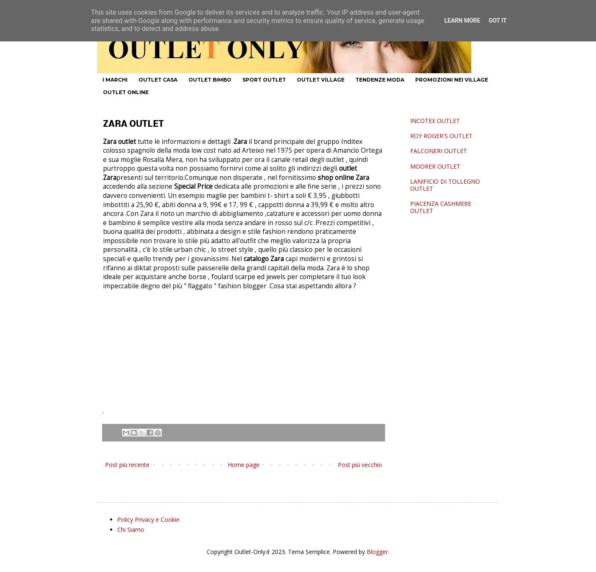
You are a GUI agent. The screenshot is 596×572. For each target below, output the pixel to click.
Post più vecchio (360, 465)
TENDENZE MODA (379, 80)
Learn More (462, 20)
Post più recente (127, 465)
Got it (497, 20)
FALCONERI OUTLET (438, 151)
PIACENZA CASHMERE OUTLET (440, 207)
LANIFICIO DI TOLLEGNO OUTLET (445, 184)
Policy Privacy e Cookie (148, 519)
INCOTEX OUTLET (435, 121)
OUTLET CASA (158, 80)
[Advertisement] (243, 352)
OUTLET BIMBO (209, 80)
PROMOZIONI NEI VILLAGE (451, 80)
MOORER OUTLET (435, 166)
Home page (243, 465)
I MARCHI (115, 80)
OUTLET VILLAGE (320, 80)
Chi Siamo (130, 530)
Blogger (377, 552)
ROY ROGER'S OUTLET (441, 136)
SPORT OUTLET (264, 80)
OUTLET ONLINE (126, 92)
